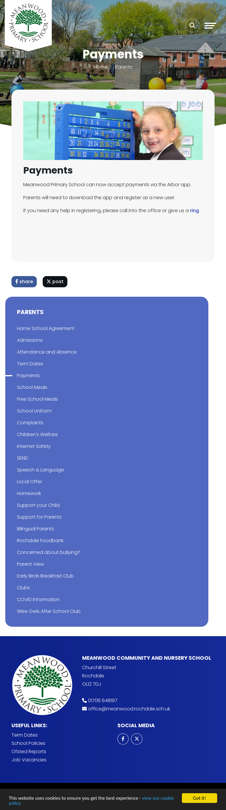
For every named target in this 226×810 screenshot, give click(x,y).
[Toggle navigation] (210, 25)
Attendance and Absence (37, 352)
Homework (19, 493)
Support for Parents (29, 517)
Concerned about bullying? (38, 552)
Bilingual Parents (25, 528)
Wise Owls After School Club (38, 611)
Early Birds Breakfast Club (35, 576)
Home (100, 67)
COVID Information (28, 599)
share (24, 281)
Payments (18, 375)
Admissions (19, 340)
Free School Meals (27, 399)
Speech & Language (30, 469)
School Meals (22, 387)
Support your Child (28, 505)
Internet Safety (24, 446)
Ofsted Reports (28, 751)
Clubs (13, 587)
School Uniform (24, 411)
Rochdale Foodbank (30, 540)
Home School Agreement (35, 328)
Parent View (20, 564)
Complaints (20, 422)
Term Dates (20, 363)
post (55, 281)
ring (194, 210)
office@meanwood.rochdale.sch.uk (129, 708)
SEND (12, 458)
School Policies (28, 743)
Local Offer (19, 481)
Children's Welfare (27, 434)
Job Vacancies (28, 759)
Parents (123, 67)
